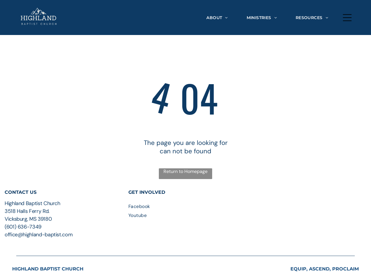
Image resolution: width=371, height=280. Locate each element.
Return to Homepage (185, 171)
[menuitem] (217, 17)
